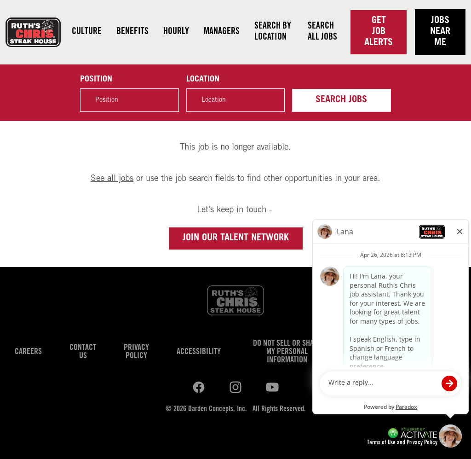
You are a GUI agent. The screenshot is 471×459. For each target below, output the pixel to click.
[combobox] (235, 100)
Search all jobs (322, 32)
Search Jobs (341, 100)
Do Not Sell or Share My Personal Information (287, 352)
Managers (222, 32)
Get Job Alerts (378, 32)
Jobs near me (440, 32)
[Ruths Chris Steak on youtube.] (235, 387)
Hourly (176, 32)
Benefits (132, 32)
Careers (28, 352)
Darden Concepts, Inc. (217, 409)
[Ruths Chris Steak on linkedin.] (199, 387)
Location (202, 80)
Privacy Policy (136, 352)
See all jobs (112, 178)
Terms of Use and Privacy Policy (402, 443)
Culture (87, 32)
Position (96, 80)
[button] (272, 99)
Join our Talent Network (236, 238)
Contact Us (82, 352)
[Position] (129, 100)
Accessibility (199, 352)
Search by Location (272, 32)
